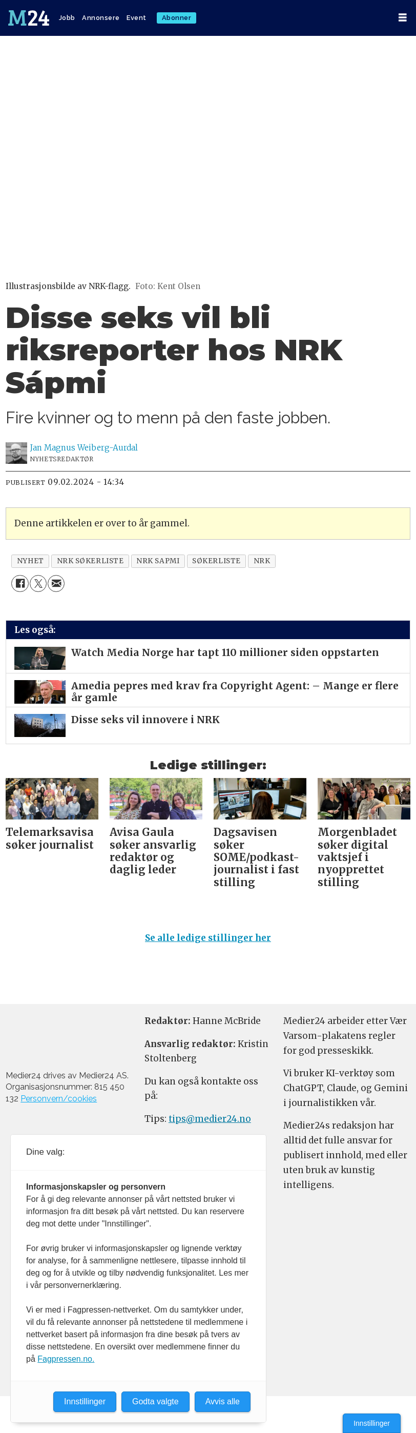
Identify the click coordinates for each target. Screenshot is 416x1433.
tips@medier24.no (210, 1118)
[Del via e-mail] (56, 583)
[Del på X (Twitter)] (38, 583)
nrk (262, 561)
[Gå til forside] (28, 18)
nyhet (30, 561)
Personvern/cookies (58, 1098)
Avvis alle (222, 1401)
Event (137, 18)
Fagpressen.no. (65, 1359)
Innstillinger (371, 1423)
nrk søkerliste (90, 561)
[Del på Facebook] (19, 583)
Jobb (67, 18)
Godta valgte (155, 1401)
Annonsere (101, 18)
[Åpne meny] (403, 17)
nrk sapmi (157, 561)
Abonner (177, 18)
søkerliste (216, 561)
